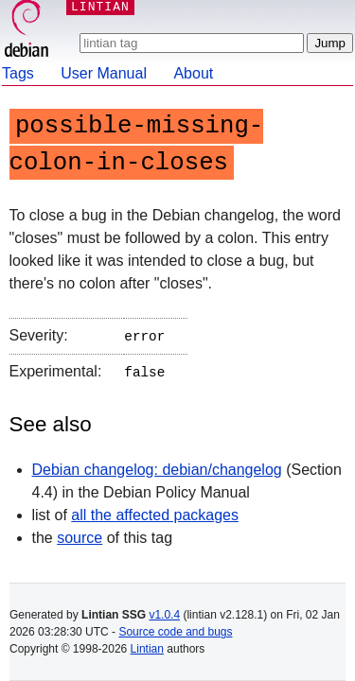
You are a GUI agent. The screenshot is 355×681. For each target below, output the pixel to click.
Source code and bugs (175, 631)
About (193, 73)
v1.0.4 (164, 614)
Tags (18, 73)
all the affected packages (155, 511)
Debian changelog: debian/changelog (157, 466)
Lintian (147, 648)
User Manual (104, 73)
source (79, 534)
